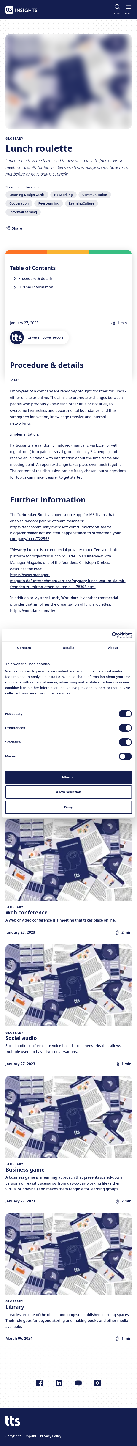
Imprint (30, 1436)
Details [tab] (68, 648)
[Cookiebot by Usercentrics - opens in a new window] (112, 635)
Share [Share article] (17, 228)
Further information (35, 287)
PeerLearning (48, 203)
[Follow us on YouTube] (78, 1383)
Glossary (14, 138)
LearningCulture (81, 203)
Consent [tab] (24, 648)
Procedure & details (35, 278)
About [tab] (113, 648)
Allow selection (68, 792)
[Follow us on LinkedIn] (59, 1383)
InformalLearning (23, 212)
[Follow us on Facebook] (40, 1383)
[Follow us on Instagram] (97, 1383)
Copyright (13, 1436)
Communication (94, 194)
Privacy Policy (50, 1436)
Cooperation (19, 203)
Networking (63, 194)
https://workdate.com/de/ (32, 610)
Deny (68, 807)
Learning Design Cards (27, 194)
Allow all (69, 777)
